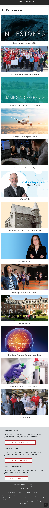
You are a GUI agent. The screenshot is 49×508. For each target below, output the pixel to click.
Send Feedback (16, 478)
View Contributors (18, 460)
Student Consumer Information (24, 487)
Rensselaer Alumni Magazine (25, 1)
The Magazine (12, 3)
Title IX (32, 485)
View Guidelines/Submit (20, 442)
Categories (37, 3)
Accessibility (24, 488)
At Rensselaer (28, 3)
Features (20, 3)
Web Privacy (25, 485)
